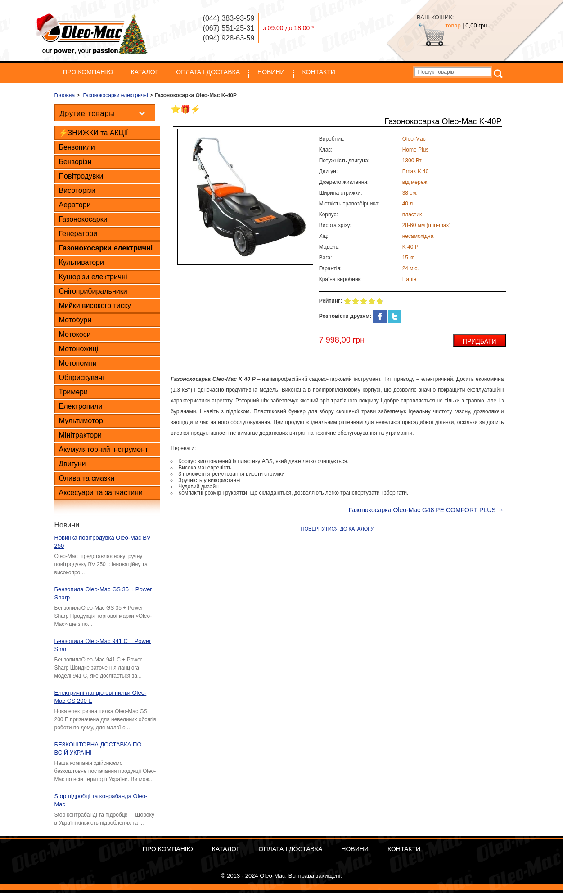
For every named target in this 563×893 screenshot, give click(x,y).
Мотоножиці (79, 349)
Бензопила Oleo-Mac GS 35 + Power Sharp (103, 593)
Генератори (78, 233)
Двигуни (72, 464)
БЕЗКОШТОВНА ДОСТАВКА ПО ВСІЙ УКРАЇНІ (98, 748)
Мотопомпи (78, 363)
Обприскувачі (81, 377)
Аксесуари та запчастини (101, 492)
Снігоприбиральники (93, 291)
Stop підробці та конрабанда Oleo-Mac (101, 800)
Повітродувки (81, 176)
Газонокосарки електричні (106, 248)
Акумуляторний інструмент (104, 449)
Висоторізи (77, 190)
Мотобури (75, 320)
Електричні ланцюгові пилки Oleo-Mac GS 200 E (100, 696)
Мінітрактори (80, 435)
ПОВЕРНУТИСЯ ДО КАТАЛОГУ (337, 528)
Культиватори (81, 262)
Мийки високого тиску (95, 305)
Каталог (144, 72)
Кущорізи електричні (93, 277)
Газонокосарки (83, 219)
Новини (271, 72)
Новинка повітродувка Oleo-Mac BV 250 (102, 541)
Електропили (81, 406)
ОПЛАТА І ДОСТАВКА (208, 72)
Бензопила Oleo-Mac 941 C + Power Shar (102, 645)
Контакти (318, 72)
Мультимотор (81, 420)
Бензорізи (75, 161)
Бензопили (77, 147)
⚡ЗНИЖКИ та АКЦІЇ (93, 133)
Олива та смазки (87, 478)
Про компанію (88, 72)
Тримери (73, 392)
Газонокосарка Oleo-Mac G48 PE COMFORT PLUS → (426, 509)
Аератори (75, 205)
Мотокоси (75, 334)
